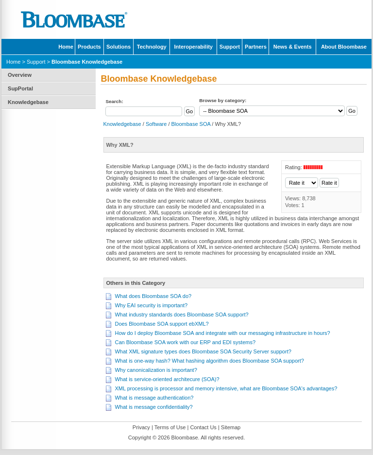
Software (156, 124)
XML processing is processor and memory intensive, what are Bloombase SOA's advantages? (226, 388)
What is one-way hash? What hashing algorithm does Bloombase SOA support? (209, 361)
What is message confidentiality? (153, 407)
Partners (256, 47)
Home (65, 47)
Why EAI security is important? (151, 305)
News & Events (292, 47)
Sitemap (230, 427)
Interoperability (193, 47)
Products (89, 47)
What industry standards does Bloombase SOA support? (181, 314)
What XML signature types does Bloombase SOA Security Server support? (203, 351)
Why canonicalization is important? (156, 370)
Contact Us (203, 427)
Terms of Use (170, 427)
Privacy (141, 427)
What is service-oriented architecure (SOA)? (167, 379)
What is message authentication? (154, 398)
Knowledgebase (28, 102)
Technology (152, 47)
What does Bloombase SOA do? (153, 296)
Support (230, 47)
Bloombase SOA (191, 124)
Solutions (118, 47)
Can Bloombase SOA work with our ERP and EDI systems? (185, 342)
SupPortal (20, 88)
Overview (20, 75)
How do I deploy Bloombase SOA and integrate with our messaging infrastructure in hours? (222, 333)
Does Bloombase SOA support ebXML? (161, 324)
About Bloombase (344, 47)
